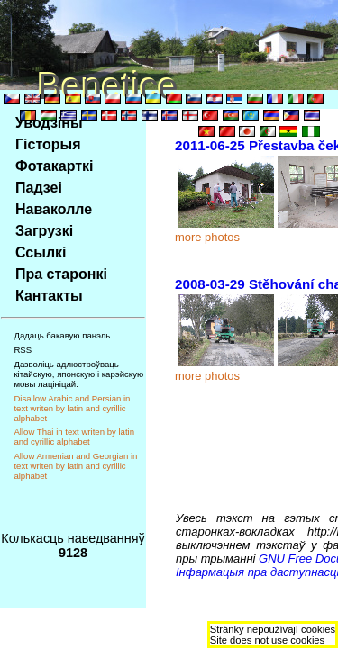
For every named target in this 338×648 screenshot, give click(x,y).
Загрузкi (44, 230)
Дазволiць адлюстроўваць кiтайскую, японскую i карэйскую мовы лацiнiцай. (78, 374)
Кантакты (49, 295)
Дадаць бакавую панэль (62, 335)
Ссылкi (41, 252)
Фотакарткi (54, 166)
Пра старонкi (61, 274)
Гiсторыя (48, 144)
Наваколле (53, 209)
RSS (23, 350)
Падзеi (38, 187)
